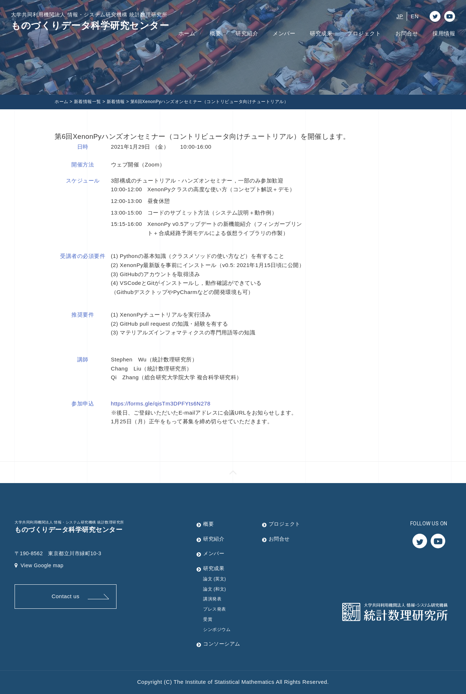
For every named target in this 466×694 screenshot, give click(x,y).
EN (415, 16)
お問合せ (406, 33)
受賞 (207, 619)
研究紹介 (247, 33)
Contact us (66, 596)
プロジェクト (364, 33)
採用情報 (444, 33)
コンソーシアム (221, 644)
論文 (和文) (214, 589)
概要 (215, 33)
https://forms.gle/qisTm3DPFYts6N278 (160, 403)
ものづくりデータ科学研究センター (90, 21)
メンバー (284, 33)
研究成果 (321, 33)
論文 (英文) (214, 578)
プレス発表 (214, 609)
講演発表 (212, 598)
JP (399, 16)
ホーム (187, 33)
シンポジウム (216, 629)
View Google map (39, 565)
